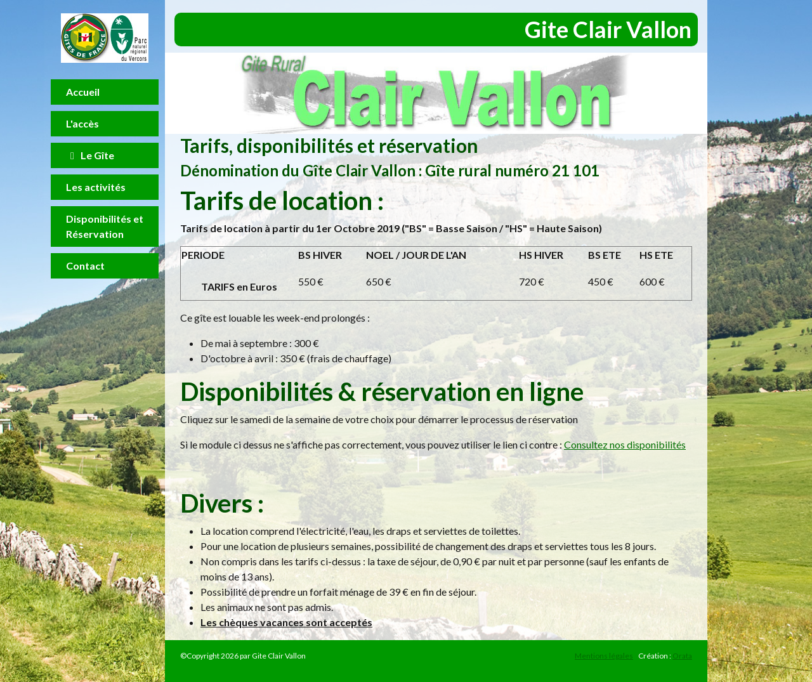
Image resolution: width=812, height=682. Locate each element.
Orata (682, 655)
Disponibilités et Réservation (104, 226)
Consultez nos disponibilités (625, 444)
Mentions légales (604, 655)
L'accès (82, 123)
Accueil (83, 92)
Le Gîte (90, 155)
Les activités (96, 187)
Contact (85, 265)
